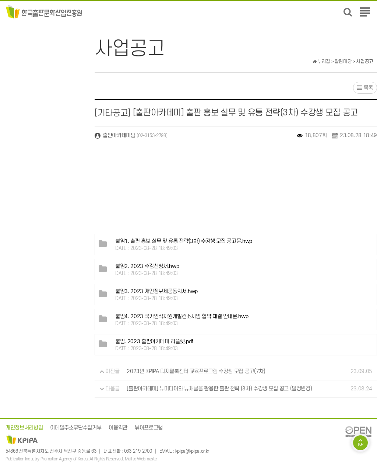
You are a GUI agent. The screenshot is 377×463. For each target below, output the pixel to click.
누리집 (321, 61)
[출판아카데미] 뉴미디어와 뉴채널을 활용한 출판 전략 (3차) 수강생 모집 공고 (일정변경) (219, 389)
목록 (365, 88)
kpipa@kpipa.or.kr (192, 451)
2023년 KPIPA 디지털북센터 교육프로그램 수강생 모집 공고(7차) (196, 371)
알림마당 (343, 61)
